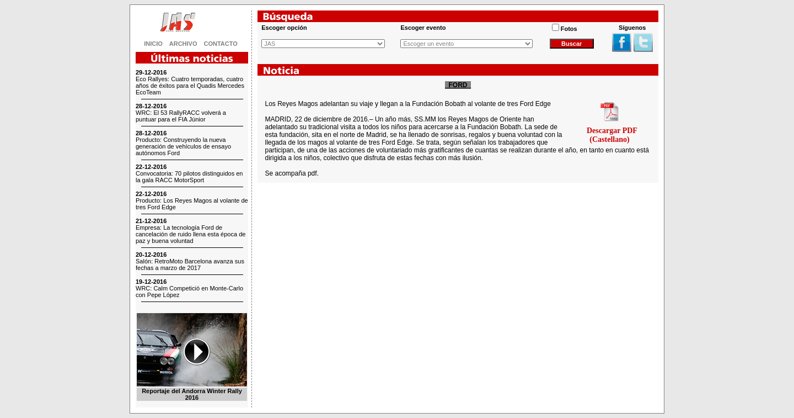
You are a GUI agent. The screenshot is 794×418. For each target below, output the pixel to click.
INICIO (153, 43)
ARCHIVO (183, 43)
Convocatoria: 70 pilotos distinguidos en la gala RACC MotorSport (189, 176)
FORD (458, 85)
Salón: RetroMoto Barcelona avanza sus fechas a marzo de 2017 (190, 264)
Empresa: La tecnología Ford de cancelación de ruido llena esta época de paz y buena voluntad (190, 234)
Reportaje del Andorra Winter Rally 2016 (192, 394)
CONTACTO (221, 43)
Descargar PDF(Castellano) (612, 135)
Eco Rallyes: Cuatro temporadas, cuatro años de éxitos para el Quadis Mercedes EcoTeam (190, 86)
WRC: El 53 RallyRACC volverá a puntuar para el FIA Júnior (181, 116)
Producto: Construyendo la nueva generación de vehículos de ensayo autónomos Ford (183, 146)
